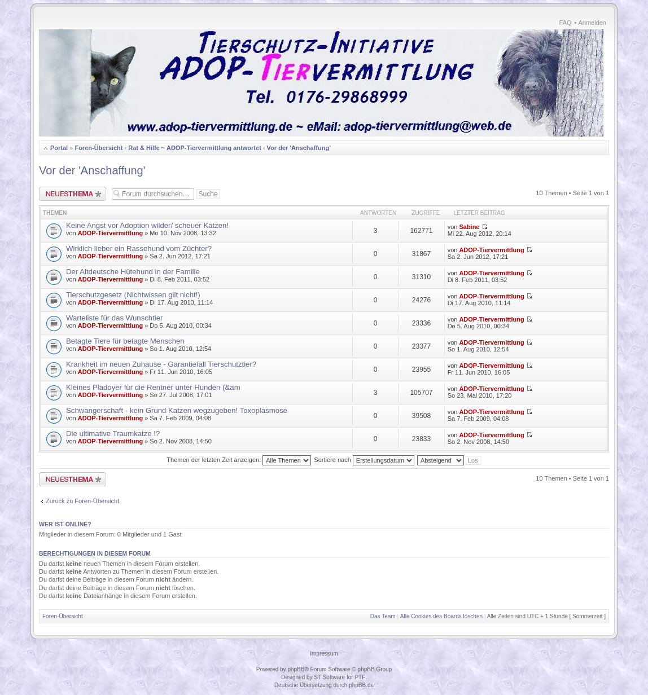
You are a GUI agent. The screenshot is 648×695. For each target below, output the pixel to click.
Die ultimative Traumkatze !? (113, 433)
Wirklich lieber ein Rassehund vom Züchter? (139, 248)
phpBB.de (361, 685)
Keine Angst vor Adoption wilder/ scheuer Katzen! (147, 225)
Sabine (469, 226)
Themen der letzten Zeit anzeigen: (239, 459)
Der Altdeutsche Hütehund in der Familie (133, 271)
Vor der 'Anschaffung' (299, 147)
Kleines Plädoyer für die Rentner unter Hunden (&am (153, 387)
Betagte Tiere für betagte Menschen (125, 341)
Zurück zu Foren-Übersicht (82, 501)
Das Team (383, 616)
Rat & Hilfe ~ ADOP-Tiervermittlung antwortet (194, 147)
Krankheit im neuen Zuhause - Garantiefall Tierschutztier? (161, 364)
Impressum (324, 653)
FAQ (565, 22)
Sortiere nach (364, 459)
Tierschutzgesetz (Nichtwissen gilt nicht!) (133, 295)
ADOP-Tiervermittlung (110, 233)
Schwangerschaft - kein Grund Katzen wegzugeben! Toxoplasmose (176, 410)
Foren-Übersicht (98, 147)
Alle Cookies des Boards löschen (441, 616)
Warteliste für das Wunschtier (114, 318)
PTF (359, 677)
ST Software (329, 677)
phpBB (295, 669)
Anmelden (592, 22)
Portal (59, 147)
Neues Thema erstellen (72, 194)
